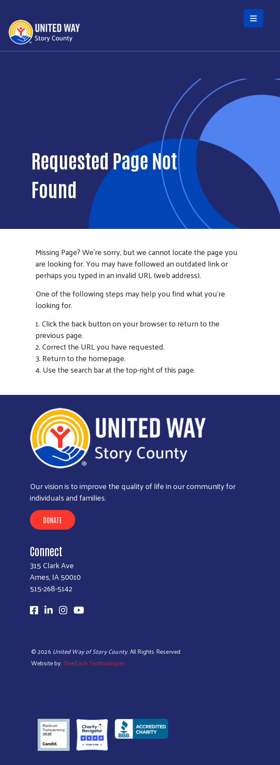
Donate (52, 520)
